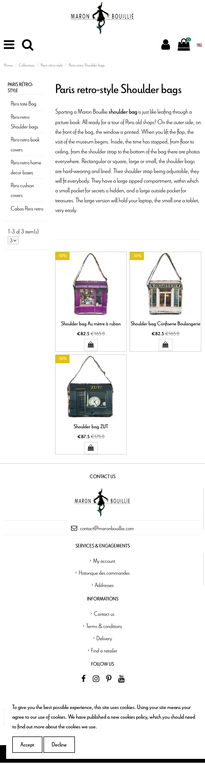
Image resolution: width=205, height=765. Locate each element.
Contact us (104, 615)
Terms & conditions (104, 628)
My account (104, 562)
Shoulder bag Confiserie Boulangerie (165, 324)
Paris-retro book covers (25, 144)
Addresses (104, 587)
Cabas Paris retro (27, 208)
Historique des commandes (104, 574)
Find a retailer (104, 652)
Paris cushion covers (22, 190)
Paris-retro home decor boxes (26, 167)
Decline (59, 745)
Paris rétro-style (20, 87)
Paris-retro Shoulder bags (24, 121)
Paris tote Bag (23, 103)
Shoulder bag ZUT (91, 428)
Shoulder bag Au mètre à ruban (91, 324)
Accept (27, 745)
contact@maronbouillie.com (107, 530)
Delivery (104, 640)
